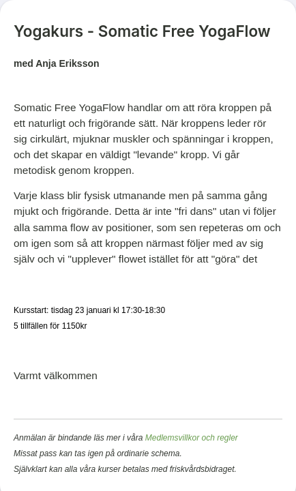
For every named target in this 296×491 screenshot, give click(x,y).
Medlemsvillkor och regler (191, 438)
